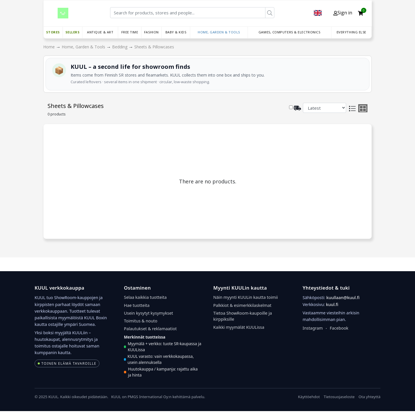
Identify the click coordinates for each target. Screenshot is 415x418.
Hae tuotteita (137, 305)
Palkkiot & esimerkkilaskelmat (242, 305)
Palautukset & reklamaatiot (150, 328)
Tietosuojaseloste (339, 396)
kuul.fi (332, 304)
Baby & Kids (175, 32)
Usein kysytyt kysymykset (148, 313)
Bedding (120, 47)
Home (49, 47)
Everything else (351, 32)
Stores (53, 32)
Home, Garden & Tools (219, 32)
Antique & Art (100, 32)
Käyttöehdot (309, 396)
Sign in (342, 13)
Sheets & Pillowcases (154, 47)
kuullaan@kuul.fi (342, 297)
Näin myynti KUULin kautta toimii (245, 297)
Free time (129, 32)
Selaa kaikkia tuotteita (145, 297)
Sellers (72, 32)
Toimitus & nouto (140, 321)
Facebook (339, 328)
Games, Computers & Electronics (289, 32)
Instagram (313, 328)
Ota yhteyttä (369, 396)
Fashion (151, 32)
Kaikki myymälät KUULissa (238, 327)
